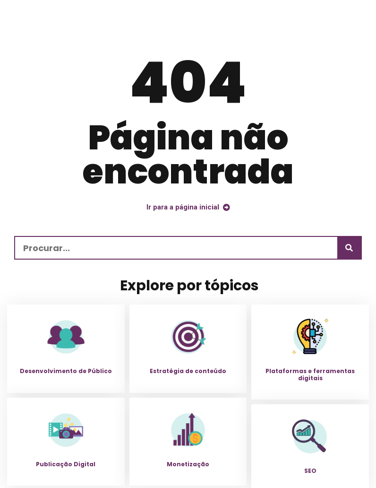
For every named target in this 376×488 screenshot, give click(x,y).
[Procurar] (349, 248)
